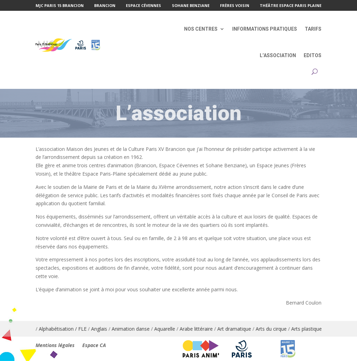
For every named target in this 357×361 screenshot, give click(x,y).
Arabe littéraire (203, 328)
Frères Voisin (234, 5)
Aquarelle (172, 328)
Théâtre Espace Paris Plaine (290, 5)
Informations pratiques (264, 29)
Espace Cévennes (143, 5)
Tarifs (313, 29)
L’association (278, 55)
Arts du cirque (278, 328)
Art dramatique (242, 328)
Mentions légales (55, 345)
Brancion (104, 5)
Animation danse (138, 328)
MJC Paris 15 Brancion (60, 5)
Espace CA (94, 345)
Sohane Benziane (191, 5)
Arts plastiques (315, 328)
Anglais (107, 328)
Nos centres (201, 29)
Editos (312, 55)
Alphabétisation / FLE (70, 328)
